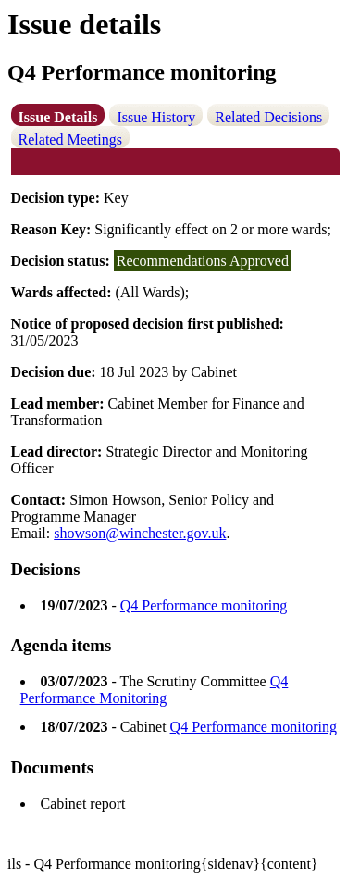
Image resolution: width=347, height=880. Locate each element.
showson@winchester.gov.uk (140, 533)
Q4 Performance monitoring (203, 605)
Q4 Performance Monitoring (154, 689)
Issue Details (58, 117)
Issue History (156, 117)
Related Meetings (70, 139)
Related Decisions (268, 117)
